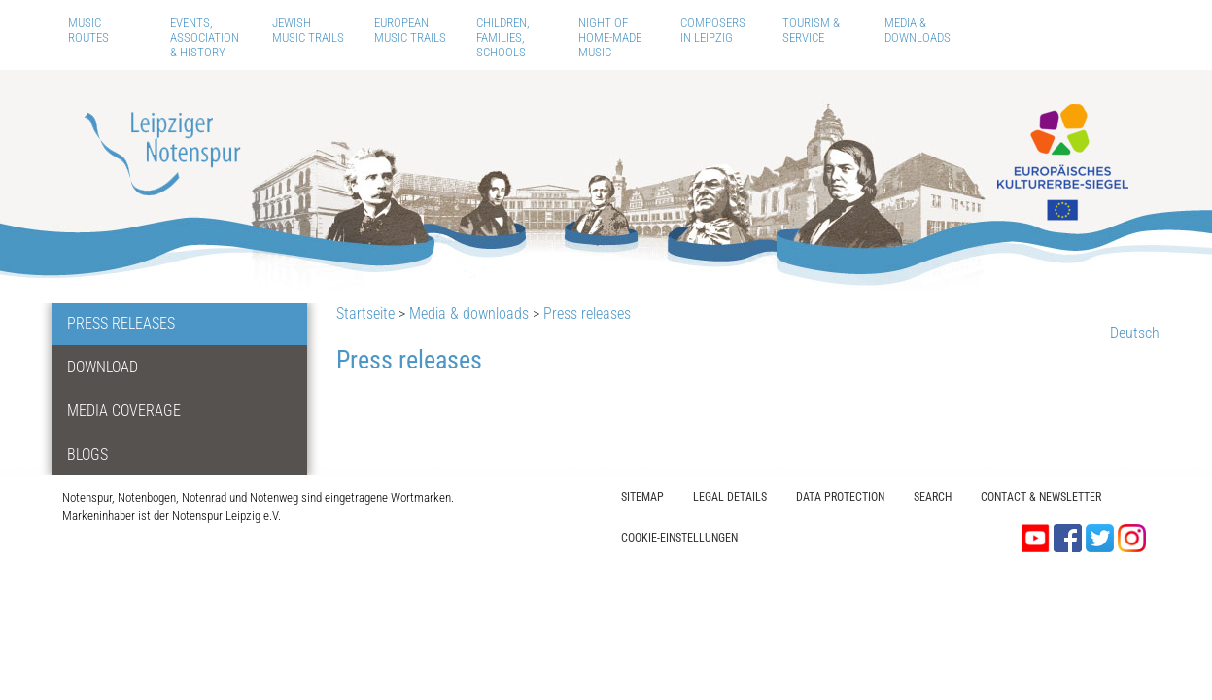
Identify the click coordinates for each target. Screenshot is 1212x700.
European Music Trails (410, 30)
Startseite (365, 313)
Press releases (121, 323)
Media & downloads (917, 30)
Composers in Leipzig (712, 30)
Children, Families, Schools (503, 37)
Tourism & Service (811, 30)
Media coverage (124, 411)
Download (102, 367)
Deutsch (1135, 333)
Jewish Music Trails (308, 30)
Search (933, 497)
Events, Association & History (204, 37)
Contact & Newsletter (1041, 497)
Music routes (88, 30)
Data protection (840, 497)
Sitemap (642, 497)
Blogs (87, 454)
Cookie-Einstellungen (679, 537)
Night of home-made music (609, 37)
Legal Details (730, 497)
